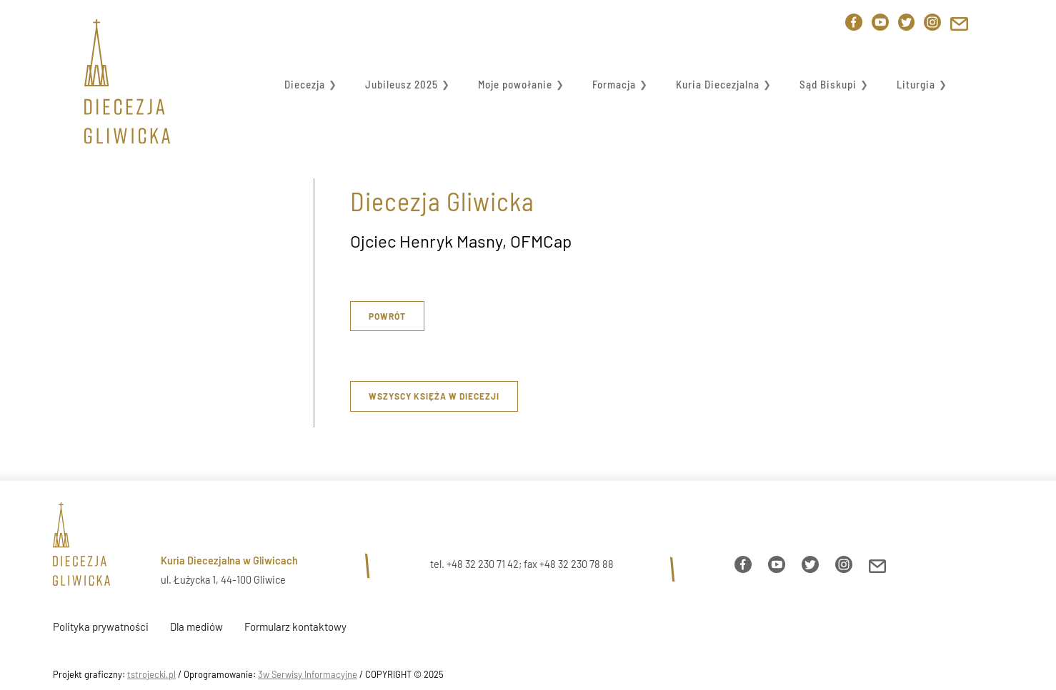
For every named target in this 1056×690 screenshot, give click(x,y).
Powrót (387, 316)
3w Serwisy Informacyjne (307, 674)
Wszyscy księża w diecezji (434, 396)
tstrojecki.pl (151, 674)
